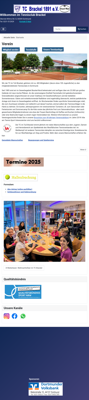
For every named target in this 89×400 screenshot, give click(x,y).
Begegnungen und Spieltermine (41, 140)
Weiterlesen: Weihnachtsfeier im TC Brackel (24, 268)
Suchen (82, 29)
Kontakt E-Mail (25, 21)
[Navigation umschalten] (3, 29)
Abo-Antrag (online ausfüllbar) (19, 189)
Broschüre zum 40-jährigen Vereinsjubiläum (51, 118)
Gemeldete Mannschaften (12, 140)
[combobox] (64, 29)
